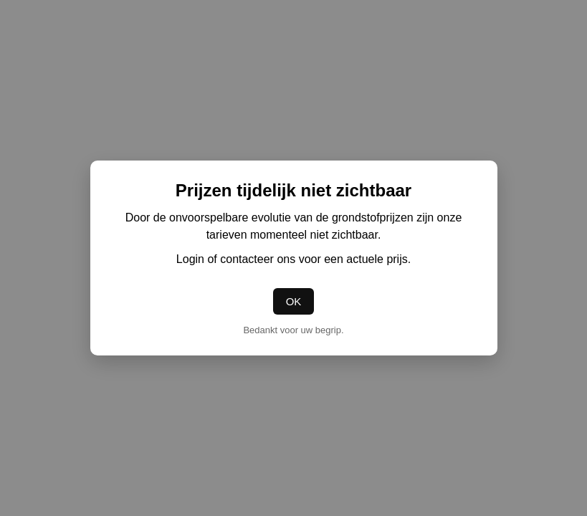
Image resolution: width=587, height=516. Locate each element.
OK (294, 301)
